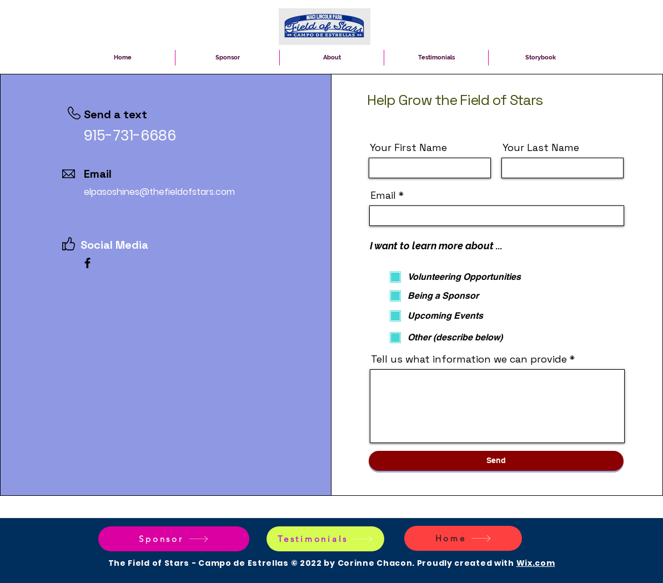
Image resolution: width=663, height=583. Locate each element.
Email (383, 195)
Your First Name (408, 148)
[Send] (496, 461)
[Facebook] (87, 263)
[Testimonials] (325, 538)
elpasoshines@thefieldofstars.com (159, 191)
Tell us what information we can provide (469, 359)
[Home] (463, 538)
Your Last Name (541, 148)
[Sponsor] (173, 538)
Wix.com (535, 563)
